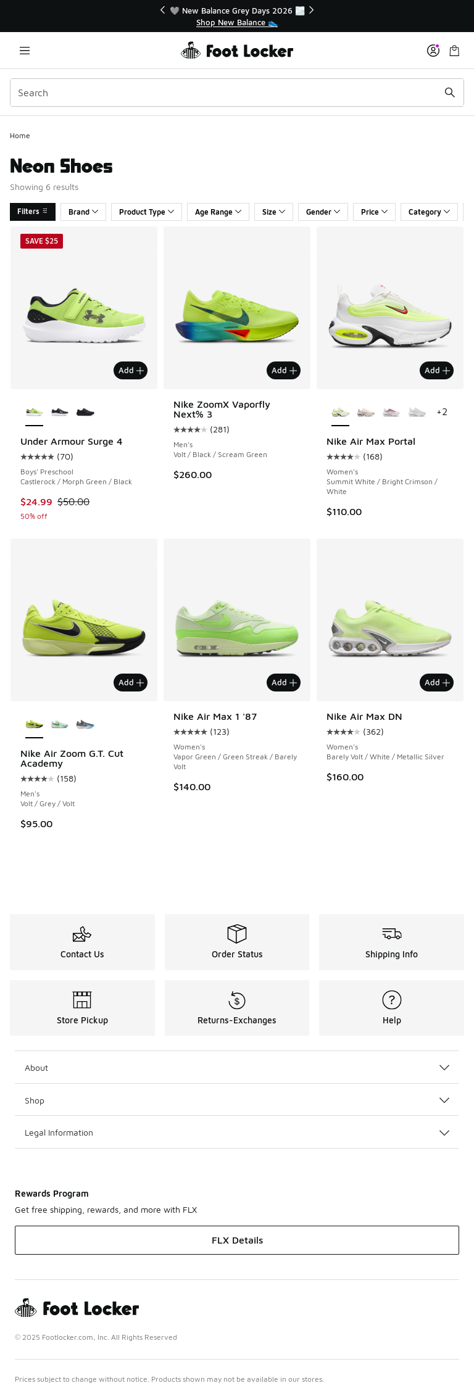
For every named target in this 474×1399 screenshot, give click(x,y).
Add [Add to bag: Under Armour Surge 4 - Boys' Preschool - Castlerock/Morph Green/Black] (131, 370)
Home (20, 135)
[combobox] (237, 92)
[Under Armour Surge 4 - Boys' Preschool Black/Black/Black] (85, 412)
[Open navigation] (25, 50)
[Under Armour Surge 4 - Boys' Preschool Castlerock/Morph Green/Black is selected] (34, 412)
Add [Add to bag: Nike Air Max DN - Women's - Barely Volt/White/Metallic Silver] (437, 682)
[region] (237, 16)
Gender (323, 212)
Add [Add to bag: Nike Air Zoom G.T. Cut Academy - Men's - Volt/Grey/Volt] (131, 682)
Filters (32, 211)
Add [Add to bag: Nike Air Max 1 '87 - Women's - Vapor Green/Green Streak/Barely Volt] (284, 682)
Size (273, 212)
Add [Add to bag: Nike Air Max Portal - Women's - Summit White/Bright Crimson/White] (437, 370)
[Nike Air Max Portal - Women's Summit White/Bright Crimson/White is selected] (340, 412)
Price (374, 212)
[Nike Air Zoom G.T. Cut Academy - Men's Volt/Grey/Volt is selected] (34, 724)
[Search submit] (450, 92)
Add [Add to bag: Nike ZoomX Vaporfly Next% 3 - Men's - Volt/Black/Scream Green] (284, 370)
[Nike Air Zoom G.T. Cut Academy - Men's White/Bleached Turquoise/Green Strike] (60, 724)
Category (429, 212)
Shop (237, 1100)
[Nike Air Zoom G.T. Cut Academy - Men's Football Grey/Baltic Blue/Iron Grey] (85, 724)
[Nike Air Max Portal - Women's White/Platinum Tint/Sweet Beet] (391, 412)
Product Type (146, 212)
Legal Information (237, 1132)
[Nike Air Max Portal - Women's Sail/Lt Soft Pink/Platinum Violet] (366, 412)
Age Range (218, 212)
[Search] (237, 92)
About (237, 1067)
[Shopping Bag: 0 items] (454, 50)
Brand (83, 212)
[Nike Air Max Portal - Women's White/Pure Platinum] (417, 412)
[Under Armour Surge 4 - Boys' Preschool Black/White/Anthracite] (60, 412)
